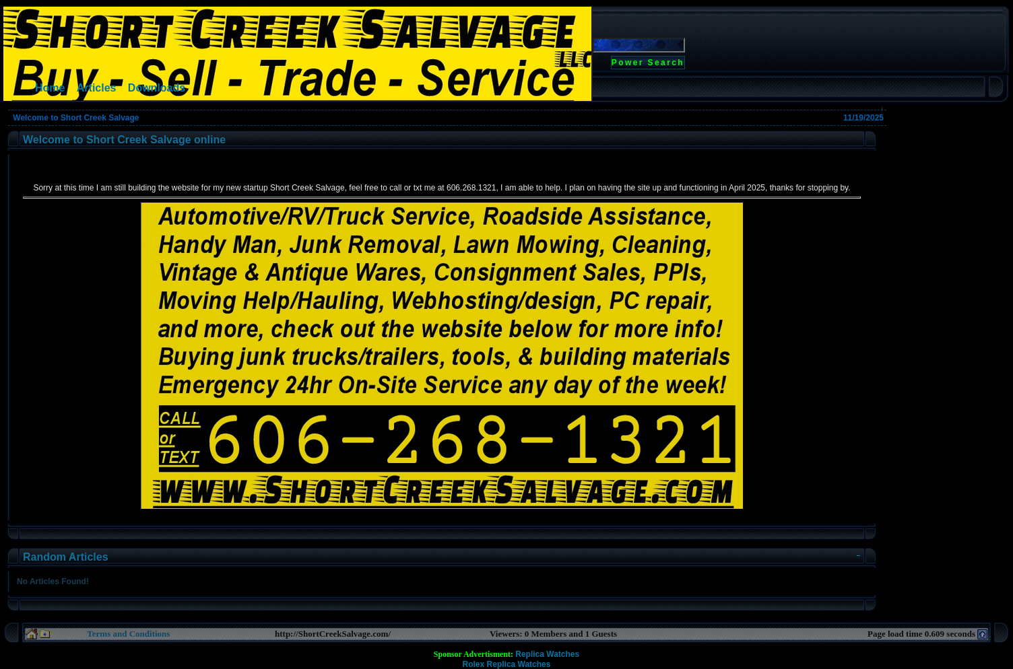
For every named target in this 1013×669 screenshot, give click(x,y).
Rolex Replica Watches (507, 664)
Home (50, 88)
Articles (97, 88)
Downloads (156, 88)
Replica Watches (547, 654)
